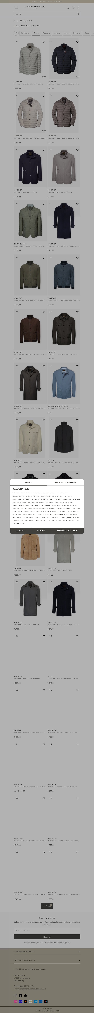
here (69, 517)
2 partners (56, 499)
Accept (20, 531)
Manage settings (67, 531)
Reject (41, 531)
